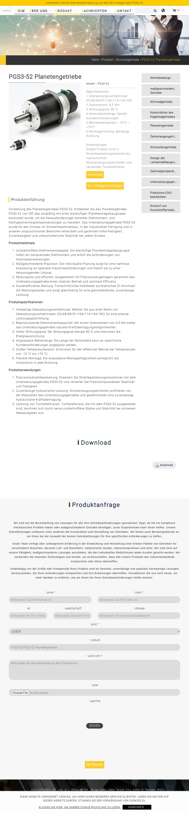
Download (95, 174)
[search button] (155, 12)
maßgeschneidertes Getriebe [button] (164, 91)
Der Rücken (94, 764)
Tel (28, 608)
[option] (45, 110)
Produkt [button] (64, 11)
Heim (21, 11)
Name (50, 592)
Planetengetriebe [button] (161, 125)
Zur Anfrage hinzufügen (105, 185)
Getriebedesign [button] (160, 78)
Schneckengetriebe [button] (163, 147)
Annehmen (136, 807)
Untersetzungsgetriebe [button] (165, 182)
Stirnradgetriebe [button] (161, 102)
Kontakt (123, 11)
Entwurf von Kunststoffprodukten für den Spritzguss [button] (164, 208)
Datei (94, 685)
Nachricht (94, 656)
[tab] (161, 78)
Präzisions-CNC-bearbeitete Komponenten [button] (161, 195)
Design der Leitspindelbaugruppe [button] (165, 160)
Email (138, 592)
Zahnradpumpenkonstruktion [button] (165, 171)
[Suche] (147, 10)
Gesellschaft (72, 608)
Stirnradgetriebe (127, 59)
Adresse (139, 608)
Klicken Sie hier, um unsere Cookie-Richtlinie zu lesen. (80, 807)
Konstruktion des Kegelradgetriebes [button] (162, 114)
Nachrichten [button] (94, 11)
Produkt (107, 59)
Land (94, 624)
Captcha (94, 701)
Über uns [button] (39, 11)
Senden (94, 725)
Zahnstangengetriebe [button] (164, 136)
